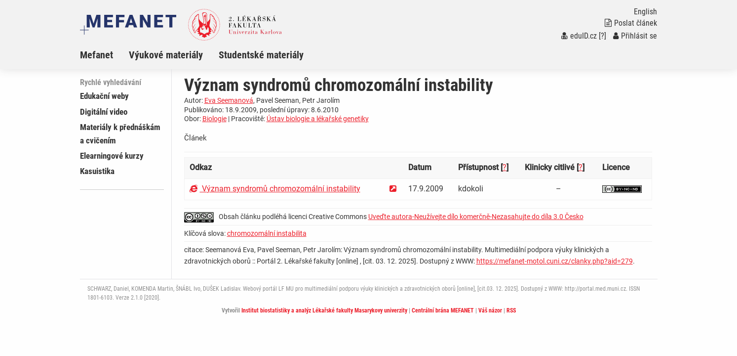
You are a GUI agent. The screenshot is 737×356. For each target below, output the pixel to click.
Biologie (214, 119)
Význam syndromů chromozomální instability (275, 188)
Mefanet (96, 55)
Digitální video (103, 112)
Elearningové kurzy (112, 156)
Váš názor (490, 310)
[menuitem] (104, 54)
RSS (511, 310)
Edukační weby (104, 96)
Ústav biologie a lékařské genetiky (318, 119)
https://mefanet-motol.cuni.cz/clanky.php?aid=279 (554, 261)
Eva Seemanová (228, 100)
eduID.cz (579, 36)
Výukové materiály (166, 55)
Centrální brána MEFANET (443, 310)
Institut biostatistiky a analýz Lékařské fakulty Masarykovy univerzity (324, 310)
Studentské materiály (261, 55)
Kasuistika (97, 171)
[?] (602, 36)
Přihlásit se (635, 36)
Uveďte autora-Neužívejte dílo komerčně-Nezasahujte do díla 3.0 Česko (475, 217)
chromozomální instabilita (267, 233)
